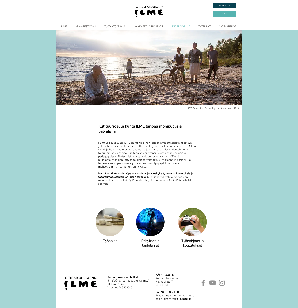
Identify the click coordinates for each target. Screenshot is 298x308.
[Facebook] (203, 283)
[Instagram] (222, 283)
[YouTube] (212, 283)
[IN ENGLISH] (224, 5)
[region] (110, 223)
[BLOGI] (224, 14)
